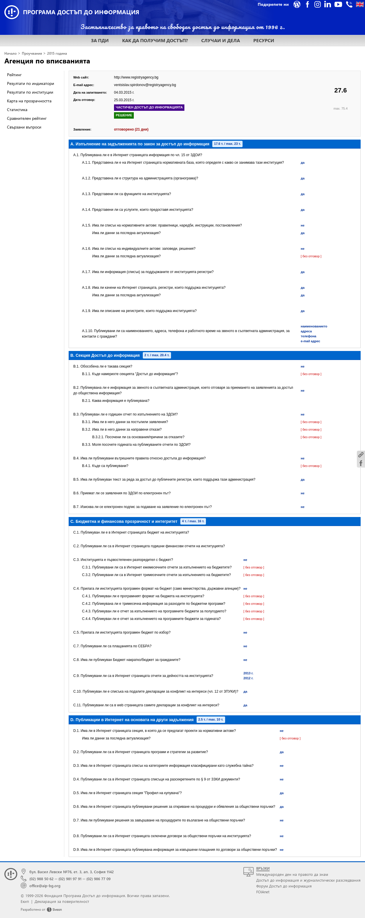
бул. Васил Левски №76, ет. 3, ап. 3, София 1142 (71, 871)
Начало (10, 53)
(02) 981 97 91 (69, 878)
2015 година (57, 53)
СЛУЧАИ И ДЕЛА (220, 40)
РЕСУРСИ (263, 40)
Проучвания (32, 53)
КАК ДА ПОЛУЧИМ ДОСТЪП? (155, 40)
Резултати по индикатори (30, 83)
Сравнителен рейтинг (27, 118)
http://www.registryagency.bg (136, 77)
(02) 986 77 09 (98, 878)
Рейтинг (14, 74)
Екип (25, 901)
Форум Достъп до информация (284, 885)
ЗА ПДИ (100, 40)
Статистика (17, 109)
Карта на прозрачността (29, 101)
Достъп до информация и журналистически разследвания (308, 880)
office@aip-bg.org (44, 885)
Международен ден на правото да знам (292, 874)
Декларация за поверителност (62, 901)
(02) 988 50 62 (41, 878)
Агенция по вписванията (47, 60)
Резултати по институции (30, 92)
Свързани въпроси (24, 127)
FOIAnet (262, 891)
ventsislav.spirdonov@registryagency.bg (145, 85)
